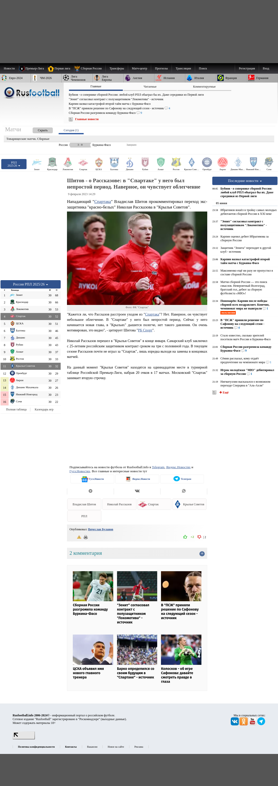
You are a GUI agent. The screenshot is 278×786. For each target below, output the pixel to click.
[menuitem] (90, 68)
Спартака (102, 201)
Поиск (203, 68)
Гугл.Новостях (80, 471)
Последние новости (245, 181)
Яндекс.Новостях (178, 467)
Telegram (158, 467)
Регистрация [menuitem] (247, 68)
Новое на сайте (116, 746)
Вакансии (92, 746)
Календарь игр (44, 409)
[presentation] (37, 129)
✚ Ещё (223, 392)
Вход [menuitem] (266, 68)
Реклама (138, 746)
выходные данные (113, 719)
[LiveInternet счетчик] (24, 738)
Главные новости (87, 119)
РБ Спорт (145, 330)
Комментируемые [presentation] (204, 86)
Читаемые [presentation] (150, 86)
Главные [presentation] (95, 86)
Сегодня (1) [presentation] (71, 130)
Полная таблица (16, 409)
